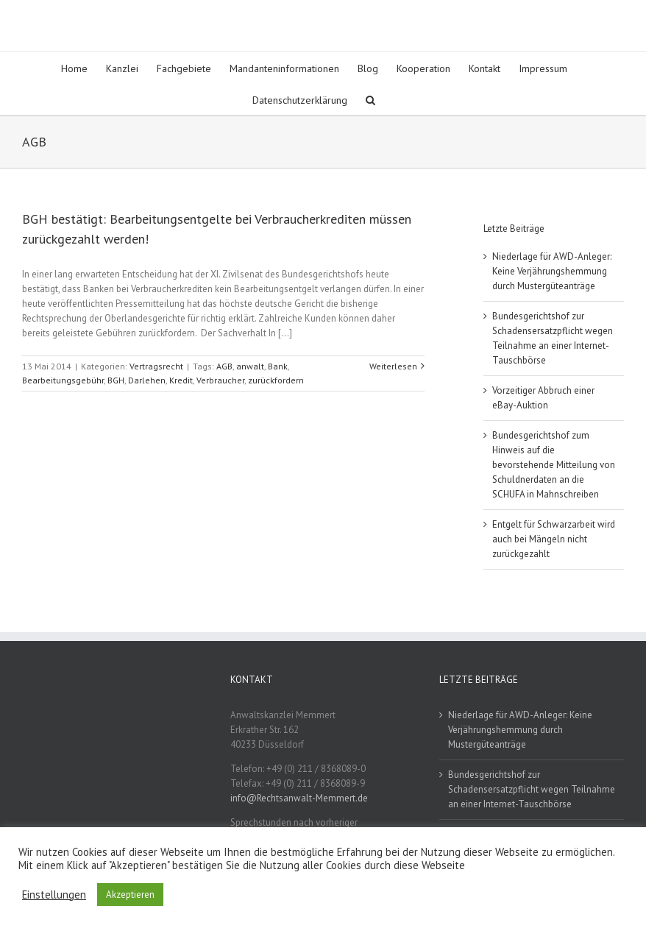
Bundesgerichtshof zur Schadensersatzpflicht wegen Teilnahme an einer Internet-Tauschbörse (531, 789)
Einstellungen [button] (54, 895)
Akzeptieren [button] (130, 894)
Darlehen (147, 380)
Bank (278, 366)
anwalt (250, 366)
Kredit (181, 380)
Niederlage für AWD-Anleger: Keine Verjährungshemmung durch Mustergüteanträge (551, 271)
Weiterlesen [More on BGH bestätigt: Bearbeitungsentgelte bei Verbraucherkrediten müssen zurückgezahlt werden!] (393, 366)
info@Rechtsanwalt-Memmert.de (299, 798)
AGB (224, 366)
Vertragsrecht (156, 366)
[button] (370, 99)
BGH (115, 380)
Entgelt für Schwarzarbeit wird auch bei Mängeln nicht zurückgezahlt (553, 539)
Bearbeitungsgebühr (63, 380)
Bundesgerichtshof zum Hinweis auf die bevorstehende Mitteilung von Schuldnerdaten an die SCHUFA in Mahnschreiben (553, 464)
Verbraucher (220, 380)
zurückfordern (276, 380)
